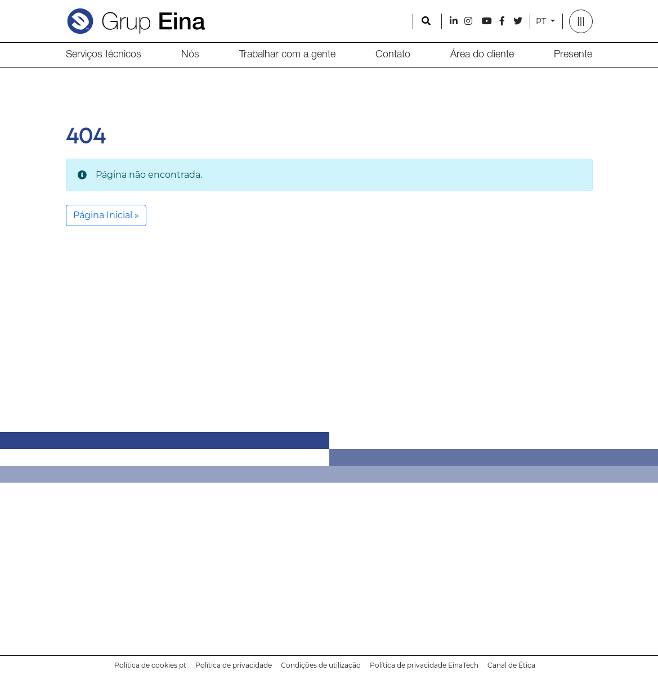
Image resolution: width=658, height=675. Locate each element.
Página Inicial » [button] (106, 215)
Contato (392, 54)
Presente (573, 54)
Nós (190, 54)
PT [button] (542, 21)
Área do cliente (482, 54)
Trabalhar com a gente (287, 54)
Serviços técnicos (103, 54)
